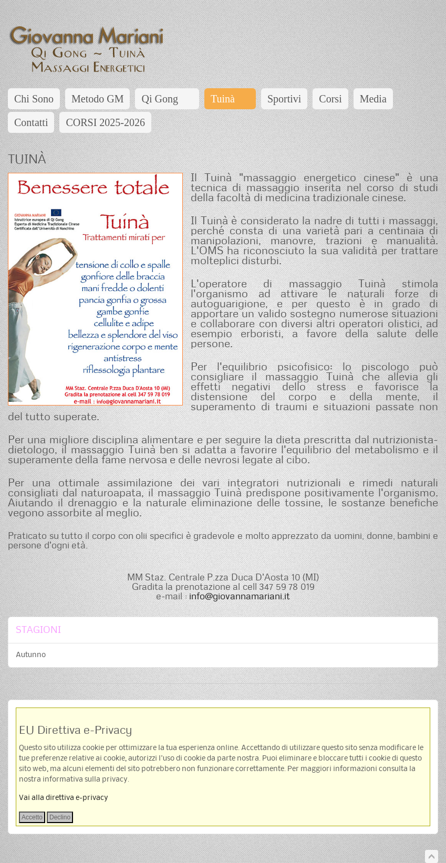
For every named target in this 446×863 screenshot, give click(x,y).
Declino (59, 817)
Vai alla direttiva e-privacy (63, 798)
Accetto (32, 817)
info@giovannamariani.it (239, 596)
